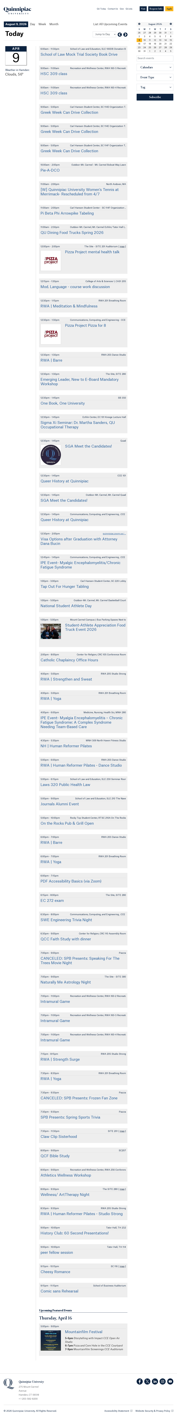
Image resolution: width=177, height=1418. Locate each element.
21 (165, 44)
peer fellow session (57, 1253)
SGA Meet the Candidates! (88, 446)
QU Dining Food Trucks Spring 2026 (72, 233)
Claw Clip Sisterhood (59, 1137)
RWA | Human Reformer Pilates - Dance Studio (81, 765)
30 (160, 33)
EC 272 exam (52, 901)
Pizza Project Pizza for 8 (85, 326)
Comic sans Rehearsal (59, 1291)
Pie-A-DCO (50, 170)
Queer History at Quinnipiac (65, 481)
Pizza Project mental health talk (92, 252)
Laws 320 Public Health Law (65, 785)
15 (171, 40)
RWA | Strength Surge (60, 1059)
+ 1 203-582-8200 (28, 1399)
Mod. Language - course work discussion (75, 287)
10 (144, 40)
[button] (139, 24)
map (122, 247)
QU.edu (129, 9)
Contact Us (113, 9)
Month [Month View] (53, 24)
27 (144, 33)
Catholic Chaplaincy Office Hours (69, 660)
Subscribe (155, 97)
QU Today (101, 9)
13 (160, 40)
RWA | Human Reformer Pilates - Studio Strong (82, 1214)
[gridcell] (139, 40)
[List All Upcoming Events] (110, 24)
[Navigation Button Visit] (143, 8)
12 (155, 40)
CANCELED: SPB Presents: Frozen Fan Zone (79, 1098)
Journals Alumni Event (60, 804)
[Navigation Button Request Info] (156, 8)
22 (171, 44)
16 (139, 44)
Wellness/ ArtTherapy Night (65, 1195)
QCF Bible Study (55, 1156)
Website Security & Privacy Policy (154, 1411)
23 (139, 47)
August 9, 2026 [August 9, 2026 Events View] (16, 24)
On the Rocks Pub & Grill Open (67, 823)
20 (160, 44)
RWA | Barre (51, 360)
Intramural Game (55, 1002)
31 (165, 33)
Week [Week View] (42, 24)
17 (144, 44)
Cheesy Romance (55, 1272)
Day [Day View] (32, 24)
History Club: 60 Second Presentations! (75, 1233)
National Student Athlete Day (66, 606)
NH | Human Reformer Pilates (66, 746)
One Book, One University (63, 403)
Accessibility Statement (118, 1411)
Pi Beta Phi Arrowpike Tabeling (67, 213)
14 (165, 40)
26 (139, 33)
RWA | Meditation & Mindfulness (69, 306)
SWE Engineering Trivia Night (66, 920)
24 (144, 47)
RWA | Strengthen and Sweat (66, 679)
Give (122, 9)
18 (150, 44)
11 (150, 40)
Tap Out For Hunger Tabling (65, 587)
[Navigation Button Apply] (169, 8)
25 (150, 47)
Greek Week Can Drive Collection (69, 112)
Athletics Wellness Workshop (66, 1175)
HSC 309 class (54, 74)
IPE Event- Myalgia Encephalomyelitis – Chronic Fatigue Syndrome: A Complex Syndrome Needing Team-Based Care (82, 722)
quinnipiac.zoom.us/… (114, 534)
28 (150, 33)
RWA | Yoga (51, 699)
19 (155, 44)
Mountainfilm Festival (83, 1332)
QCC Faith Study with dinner (66, 939)
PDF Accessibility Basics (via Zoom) (71, 881)
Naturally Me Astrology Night (66, 982)
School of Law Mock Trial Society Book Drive (79, 54)
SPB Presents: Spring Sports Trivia (70, 1117)
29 (155, 33)
